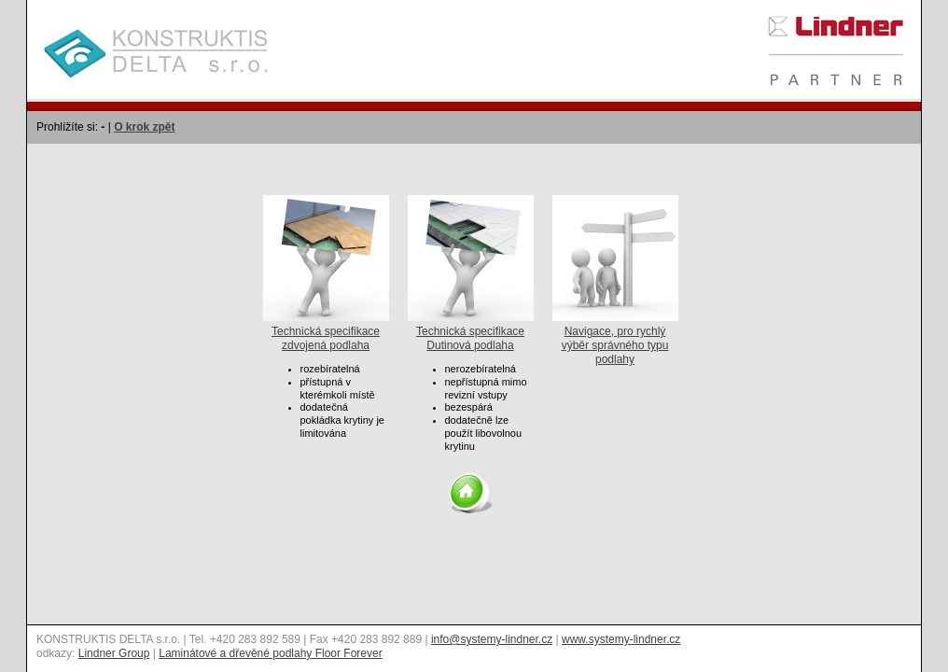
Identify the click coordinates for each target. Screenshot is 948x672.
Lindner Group (114, 653)
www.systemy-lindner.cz (621, 639)
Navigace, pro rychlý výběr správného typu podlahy (615, 338)
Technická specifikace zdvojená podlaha (326, 331)
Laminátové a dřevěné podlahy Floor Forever (270, 653)
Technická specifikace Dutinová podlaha (471, 331)
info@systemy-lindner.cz (491, 639)
